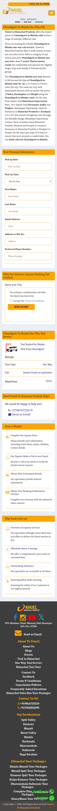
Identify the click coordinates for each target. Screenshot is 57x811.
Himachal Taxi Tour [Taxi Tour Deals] (28, 667)
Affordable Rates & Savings (24, 548)
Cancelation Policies (28, 685)
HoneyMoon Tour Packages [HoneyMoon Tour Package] (28, 798)
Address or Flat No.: (15, 234)
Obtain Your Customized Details (26, 473)
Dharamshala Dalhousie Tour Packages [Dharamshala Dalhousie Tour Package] (29, 785)
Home (17, 22)
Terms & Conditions (34, 300)
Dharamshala (28, 745)
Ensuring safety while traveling (26, 579)
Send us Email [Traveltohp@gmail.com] (21, 414)
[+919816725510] (29, 4)
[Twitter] (40, 619)
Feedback (28, 676)
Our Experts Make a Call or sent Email (29, 456)
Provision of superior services (25, 527)
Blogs (28, 650)
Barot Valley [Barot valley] (28, 732)
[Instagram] (22, 619)
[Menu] (51, 13)
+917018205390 (28, 707)
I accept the (27, 300)
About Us (28, 646)
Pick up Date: (11, 159)
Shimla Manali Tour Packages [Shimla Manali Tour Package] (28, 766)
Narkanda (28, 741)
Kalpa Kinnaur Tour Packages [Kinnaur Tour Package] (28, 779)
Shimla (28, 737)
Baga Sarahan (28, 754)
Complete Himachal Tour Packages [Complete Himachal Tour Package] (29, 793)
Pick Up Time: (12, 174)
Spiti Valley (28, 719)
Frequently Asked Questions (29, 689)
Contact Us (28, 672)
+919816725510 (28, 703)
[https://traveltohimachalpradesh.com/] (28, 10)
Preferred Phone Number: (18, 249)
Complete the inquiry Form (24, 435)
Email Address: (12, 219)
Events (28, 654)
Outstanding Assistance (22, 566)
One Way (27, 22)
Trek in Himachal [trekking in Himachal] (28, 658)
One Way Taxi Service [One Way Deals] (28, 663)
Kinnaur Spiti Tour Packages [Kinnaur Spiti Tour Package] (28, 775)
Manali (28, 728)
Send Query (21, 306)
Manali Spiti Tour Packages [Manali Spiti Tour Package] (28, 771)
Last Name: (10, 204)
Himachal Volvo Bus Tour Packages (28, 693)
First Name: (11, 189)
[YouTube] (31, 619)
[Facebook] (15, 619)
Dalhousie (28, 750)
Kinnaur (28, 724)
